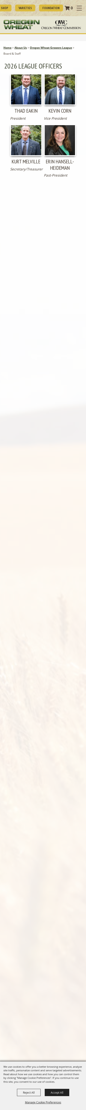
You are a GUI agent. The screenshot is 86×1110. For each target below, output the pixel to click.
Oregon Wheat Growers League (51, 48)
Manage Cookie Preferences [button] (43, 1102)
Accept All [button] (57, 1092)
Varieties (25, 8)
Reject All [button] (29, 1092)
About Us (20, 48)
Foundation (51, 8)
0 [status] (72, 7)
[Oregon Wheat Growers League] (21, 24)
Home (7, 48)
